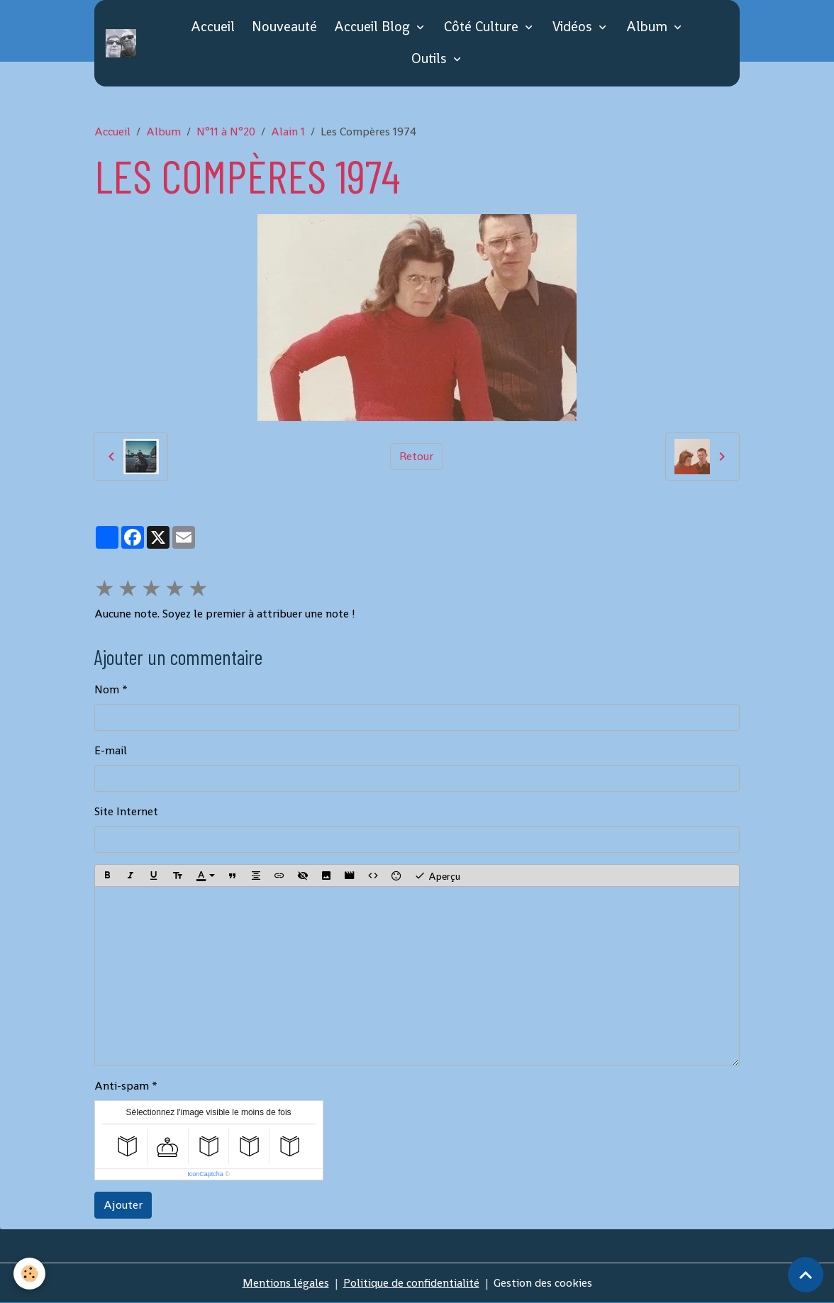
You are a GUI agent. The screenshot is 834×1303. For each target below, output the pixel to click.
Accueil (213, 26)
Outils (430, 58)
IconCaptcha (205, 1174)
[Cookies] (30, 1274)
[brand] (124, 43)
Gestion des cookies (543, 1282)
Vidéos (574, 26)
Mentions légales (286, 1282)
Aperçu (437, 875)
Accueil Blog (373, 26)
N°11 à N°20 (225, 131)
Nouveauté (284, 26)
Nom (106, 689)
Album (648, 26)
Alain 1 (288, 131)
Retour (416, 456)
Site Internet (126, 811)
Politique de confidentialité (411, 1282)
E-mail (110, 750)
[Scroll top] (805, 1274)
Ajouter (123, 1204)
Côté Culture (483, 26)
